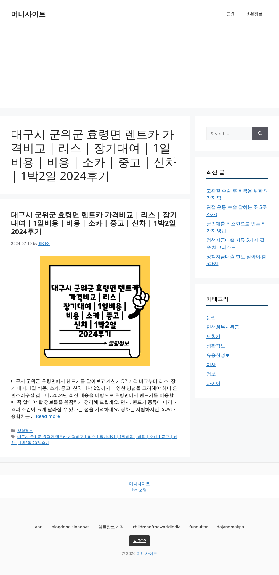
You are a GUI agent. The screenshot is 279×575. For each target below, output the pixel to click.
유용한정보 (218, 355)
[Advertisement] (139, 69)
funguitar (198, 526)
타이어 (213, 383)
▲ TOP (139, 540)
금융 (231, 14)
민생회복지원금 (222, 327)
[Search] (260, 133)
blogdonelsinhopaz (70, 526)
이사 (211, 364)
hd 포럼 (139, 489)
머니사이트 (28, 14)
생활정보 (254, 14)
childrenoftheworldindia (156, 526)
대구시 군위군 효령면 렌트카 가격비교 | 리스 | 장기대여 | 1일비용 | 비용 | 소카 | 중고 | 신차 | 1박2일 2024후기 (94, 223)
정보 (211, 374)
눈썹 (211, 317)
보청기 (213, 336)
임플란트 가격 (111, 526)
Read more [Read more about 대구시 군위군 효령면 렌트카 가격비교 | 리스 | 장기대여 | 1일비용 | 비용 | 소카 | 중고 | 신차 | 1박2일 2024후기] (48, 416)
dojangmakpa (230, 526)
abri (39, 526)
